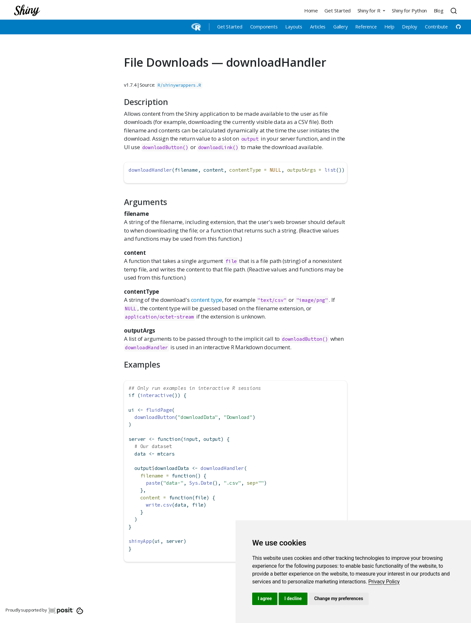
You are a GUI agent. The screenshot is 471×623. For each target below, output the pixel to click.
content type (206, 299)
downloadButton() (165, 147)
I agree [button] (265, 598)
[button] (371, 10)
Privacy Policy (384, 582)
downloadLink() (218, 147)
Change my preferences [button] (338, 598)
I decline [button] (293, 598)
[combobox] (454, 10)
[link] (384, 582)
